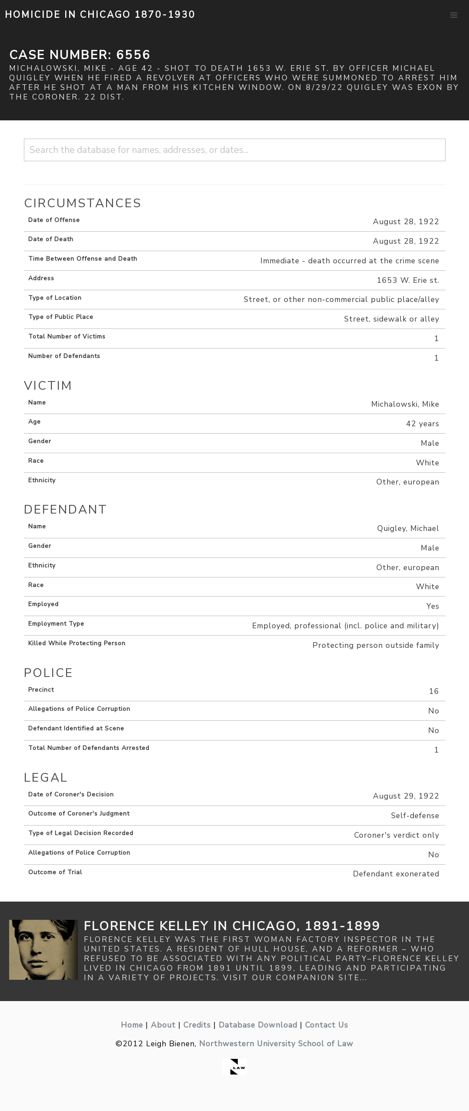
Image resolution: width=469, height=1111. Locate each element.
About (163, 1025)
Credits (197, 1025)
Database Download (258, 1025)
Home (132, 1025)
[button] (454, 15)
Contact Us (326, 1025)
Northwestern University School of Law (276, 1043)
